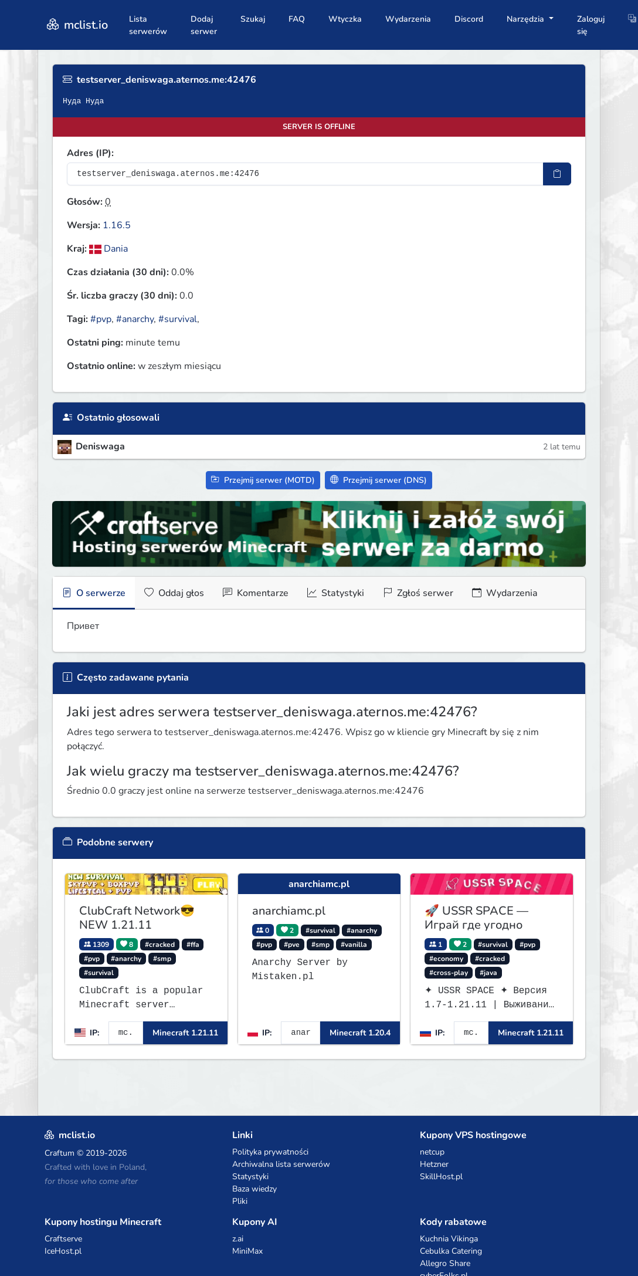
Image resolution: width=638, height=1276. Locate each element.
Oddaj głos (174, 593)
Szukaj (252, 19)
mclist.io (76, 25)
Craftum (59, 1153)
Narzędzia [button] (527, 19)
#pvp (100, 319)
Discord (468, 19)
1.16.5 (117, 225)
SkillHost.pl (441, 1176)
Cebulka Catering (451, 1251)
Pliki (239, 1201)
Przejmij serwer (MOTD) (263, 480)
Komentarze (256, 593)
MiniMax (247, 1251)
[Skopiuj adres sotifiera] (557, 174)
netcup (432, 1151)
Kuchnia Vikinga (449, 1238)
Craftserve (63, 1238)
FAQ (297, 19)
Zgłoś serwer (418, 593)
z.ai (237, 1238)
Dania (108, 248)
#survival (177, 319)
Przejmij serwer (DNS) (378, 480)
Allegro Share (445, 1263)
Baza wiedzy (254, 1188)
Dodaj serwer (204, 25)
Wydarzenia (408, 19)
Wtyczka (345, 19)
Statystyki (335, 593)
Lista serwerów (148, 25)
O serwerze (93, 593)
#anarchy (135, 319)
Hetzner (434, 1164)
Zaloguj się (591, 25)
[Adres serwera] (305, 174)
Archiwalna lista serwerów (281, 1164)
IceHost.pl (63, 1251)
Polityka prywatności (270, 1151)
